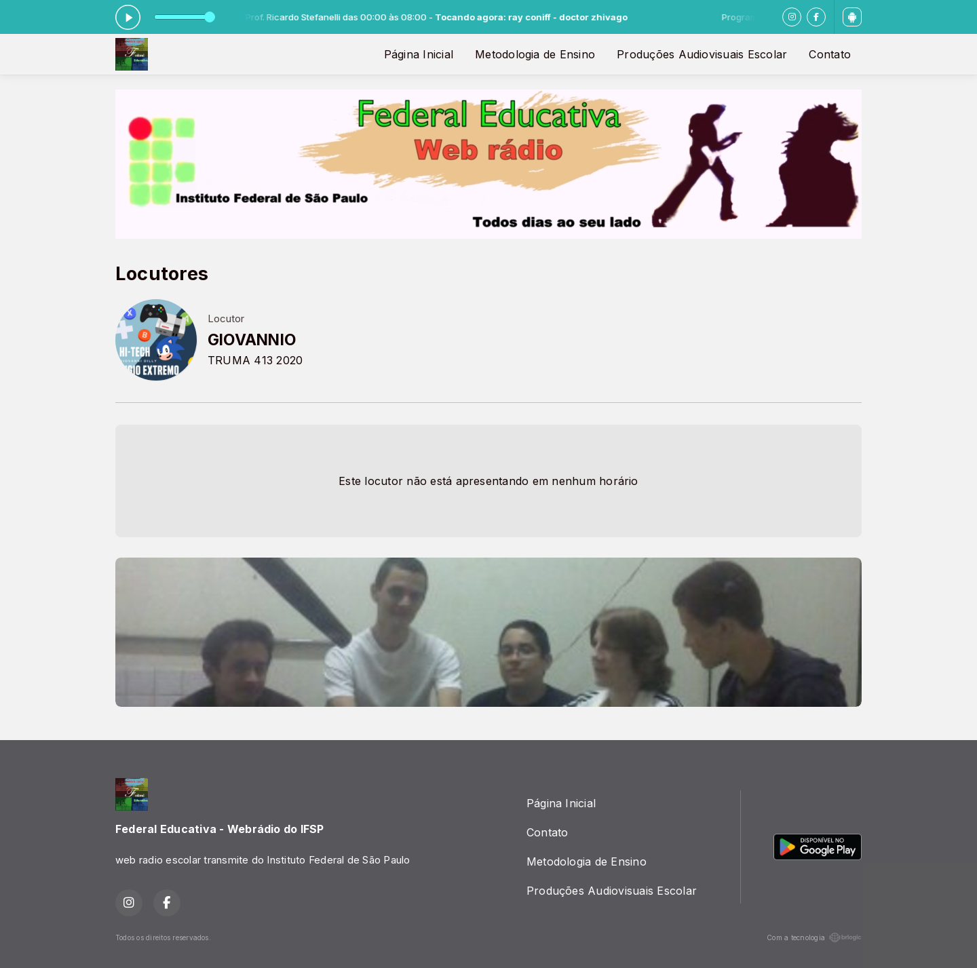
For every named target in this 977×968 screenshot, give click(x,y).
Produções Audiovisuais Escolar (702, 54)
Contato (830, 54)
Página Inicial (418, 54)
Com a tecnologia (814, 937)
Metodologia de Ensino (535, 54)
